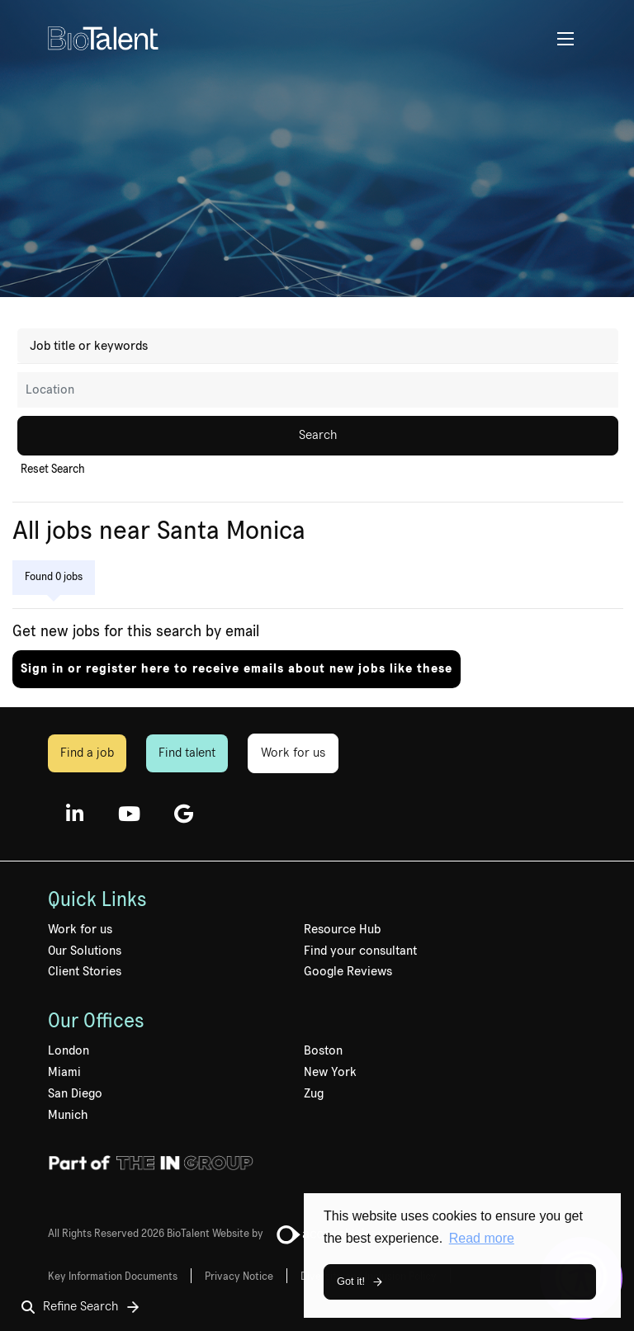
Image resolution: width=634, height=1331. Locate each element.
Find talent (186, 752)
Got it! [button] (351, 1281)
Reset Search (53, 469)
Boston (323, 1050)
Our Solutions (84, 950)
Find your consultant (360, 950)
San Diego (75, 1093)
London (68, 1050)
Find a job (87, 752)
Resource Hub (342, 929)
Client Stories (84, 971)
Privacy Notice (239, 1276)
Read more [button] (481, 1238)
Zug (314, 1093)
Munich (68, 1114)
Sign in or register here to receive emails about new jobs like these (236, 668)
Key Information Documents (112, 1276)
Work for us (293, 752)
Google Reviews (348, 971)
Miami (64, 1071)
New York (330, 1071)
